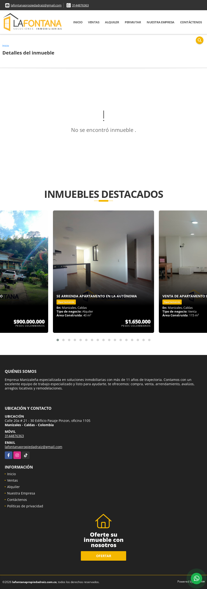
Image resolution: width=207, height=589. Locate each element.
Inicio (77, 22)
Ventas (93, 22)
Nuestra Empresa (160, 22)
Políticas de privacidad (25, 506)
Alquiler (112, 22)
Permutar (133, 22)
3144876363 (80, 5)
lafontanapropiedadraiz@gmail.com (36, 5)
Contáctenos (191, 22)
